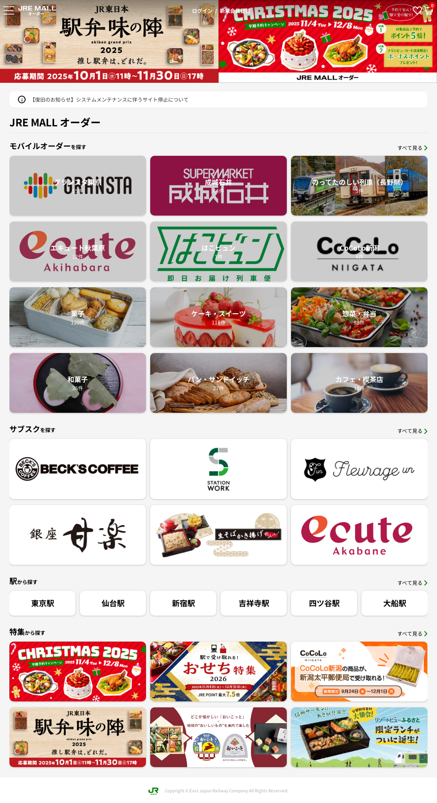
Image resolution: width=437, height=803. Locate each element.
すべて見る (412, 147)
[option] (327, 41)
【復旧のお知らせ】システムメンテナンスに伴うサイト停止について (109, 99)
